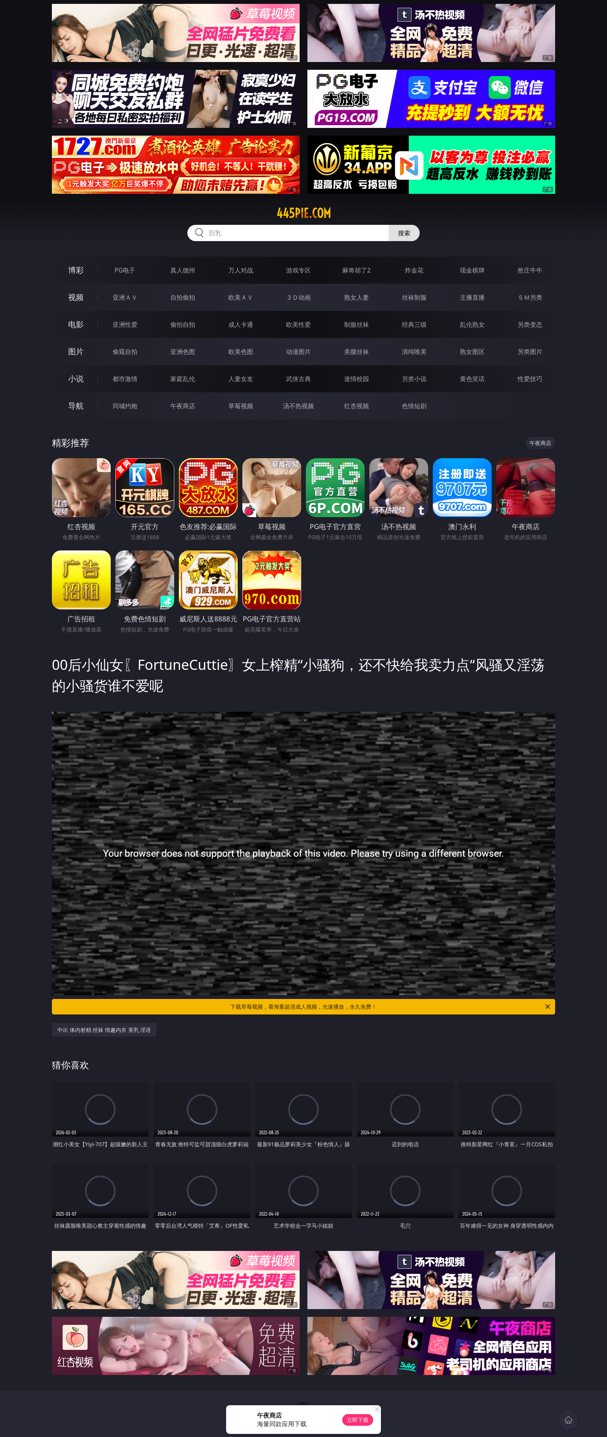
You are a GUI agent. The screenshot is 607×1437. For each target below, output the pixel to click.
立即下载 (358, 1419)
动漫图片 (298, 351)
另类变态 (530, 324)
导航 (76, 405)
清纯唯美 (414, 351)
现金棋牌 (472, 270)
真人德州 (182, 270)
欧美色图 (240, 351)
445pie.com (303, 213)
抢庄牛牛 (530, 270)
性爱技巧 (530, 378)
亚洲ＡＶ (125, 297)
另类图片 (530, 351)
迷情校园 (356, 378)
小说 (76, 378)
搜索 (404, 233)
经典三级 (414, 324)
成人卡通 (240, 324)
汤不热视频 (298, 406)
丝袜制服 (414, 297)
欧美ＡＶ (240, 297)
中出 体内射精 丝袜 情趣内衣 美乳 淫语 (104, 1029)
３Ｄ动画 (298, 297)
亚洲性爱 (125, 324)
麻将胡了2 (356, 270)
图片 (76, 351)
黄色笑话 (472, 378)
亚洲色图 (182, 351)
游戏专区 (298, 270)
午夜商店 (182, 406)
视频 (76, 297)
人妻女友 (240, 378)
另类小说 (414, 378)
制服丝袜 (356, 324)
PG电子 (125, 270)
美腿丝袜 (356, 351)
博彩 (76, 270)
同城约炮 (125, 406)
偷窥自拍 (125, 351)
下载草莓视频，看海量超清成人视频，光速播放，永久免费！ (390, 1006)
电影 (76, 324)
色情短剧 (414, 406)
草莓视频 (240, 406)
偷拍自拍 (182, 324)
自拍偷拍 (182, 297)
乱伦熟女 (472, 324)
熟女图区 (472, 351)
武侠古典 (298, 378)
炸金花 (414, 270)
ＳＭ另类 (530, 297)
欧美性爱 (298, 324)
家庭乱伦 (182, 378)
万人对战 (240, 270)
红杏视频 (356, 406)
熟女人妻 (356, 297)
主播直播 (472, 297)
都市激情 (125, 378)
